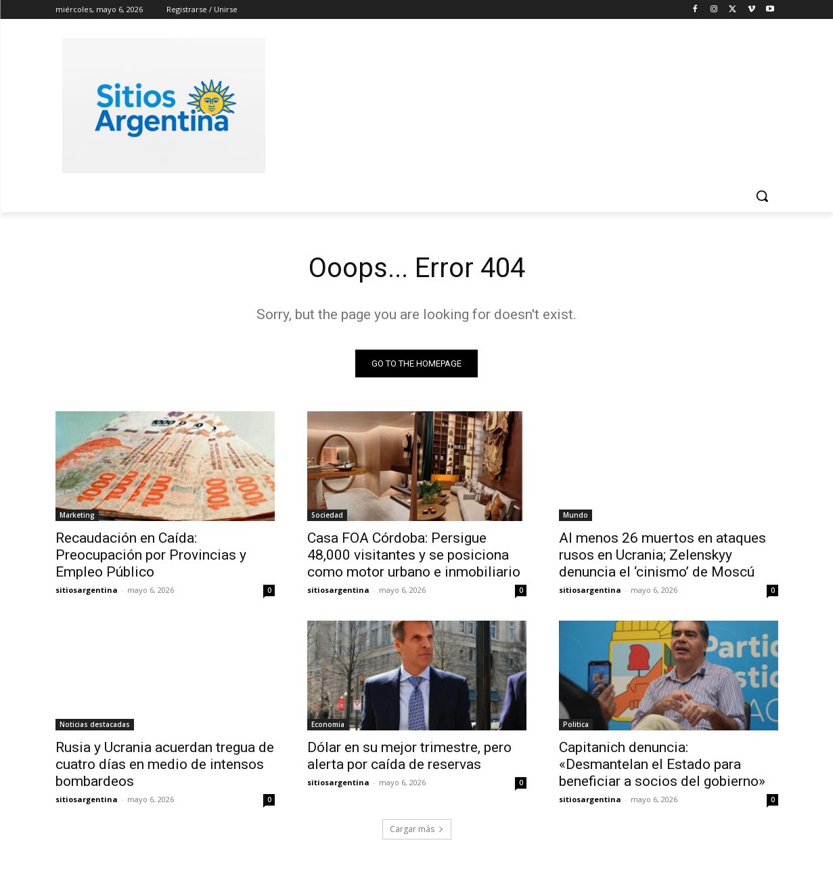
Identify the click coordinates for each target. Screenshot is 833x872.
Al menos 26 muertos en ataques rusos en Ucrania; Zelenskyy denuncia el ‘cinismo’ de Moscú (662, 555)
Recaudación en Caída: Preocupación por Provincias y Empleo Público (150, 555)
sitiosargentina (86, 590)
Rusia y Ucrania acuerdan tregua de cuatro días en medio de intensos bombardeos (164, 764)
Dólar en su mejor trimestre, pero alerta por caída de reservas (409, 755)
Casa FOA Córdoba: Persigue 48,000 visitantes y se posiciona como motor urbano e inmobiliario (413, 555)
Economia (327, 724)
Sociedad (327, 515)
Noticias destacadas (95, 724)
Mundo (575, 515)
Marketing (77, 515)
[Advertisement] (518, 103)
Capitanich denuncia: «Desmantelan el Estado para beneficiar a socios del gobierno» (662, 764)
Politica (576, 724)
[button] (762, 196)
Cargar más (417, 829)
